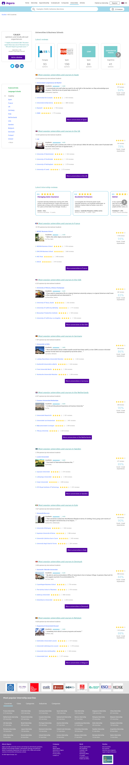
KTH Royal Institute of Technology (48, 487)
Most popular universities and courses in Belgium (59, 618)
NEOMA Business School (45, 246)
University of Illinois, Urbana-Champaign (50, 288)
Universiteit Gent (42, 656)
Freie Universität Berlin (44, 369)
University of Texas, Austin (45, 302)
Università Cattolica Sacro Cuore (47, 538)
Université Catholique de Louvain (47, 646)
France (10, 103)
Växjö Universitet (42, 482)
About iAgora (56, 748)
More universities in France (77, 268)
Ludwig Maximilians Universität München (50, 359)
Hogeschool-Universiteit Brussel (48, 626)
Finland (10, 135)
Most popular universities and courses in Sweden (59, 449)
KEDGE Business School (45, 231)
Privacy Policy (56, 753)
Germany (11, 110)
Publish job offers (84, 758)
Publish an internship (101, 3)
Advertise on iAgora (58, 750)
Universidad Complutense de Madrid (49, 83)
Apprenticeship (44, 3)
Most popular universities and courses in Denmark (60, 561)
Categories (30, 704)
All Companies (83, 748)
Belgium (11, 128)
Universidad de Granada (45, 98)
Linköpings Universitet (44, 477)
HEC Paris (40, 256)
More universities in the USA (77, 325)
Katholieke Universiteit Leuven (47, 641)
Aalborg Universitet (43, 595)
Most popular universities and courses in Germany (60, 336)
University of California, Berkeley (47, 308)
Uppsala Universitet (43, 472)
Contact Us (56, 755)
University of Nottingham (45, 164)
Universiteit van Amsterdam (46, 420)
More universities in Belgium (77, 663)
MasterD (39, 108)
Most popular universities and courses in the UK (59, 131)
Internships (82, 752)
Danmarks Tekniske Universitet (47, 569)
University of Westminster (45, 154)
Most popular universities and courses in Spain (58, 75)
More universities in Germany (77, 381)
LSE (38, 139)
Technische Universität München (47, 374)
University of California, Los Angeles (48, 318)
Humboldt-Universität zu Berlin (47, 364)
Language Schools (14, 91)
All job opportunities (85, 746)
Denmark (11, 132)
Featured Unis (13, 88)
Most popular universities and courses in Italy (58, 505)
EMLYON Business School (45, 251)
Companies (65, 3)
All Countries (105, 748)
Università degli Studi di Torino (47, 543)
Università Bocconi (43, 513)
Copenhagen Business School (46, 584)
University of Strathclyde (45, 159)
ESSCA (39, 262)
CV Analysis (117, 9)
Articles (82, 3)
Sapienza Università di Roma (46, 533)
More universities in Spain (77, 120)
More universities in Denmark (77, 606)
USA (9, 121)
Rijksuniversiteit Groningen (45, 426)
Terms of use (56, 752)
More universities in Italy (77, 550)
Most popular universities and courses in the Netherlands (63, 392)
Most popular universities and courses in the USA (59, 280)
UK (9, 107)
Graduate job (55, 3)
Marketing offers (84, 753)
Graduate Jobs (83, 750)
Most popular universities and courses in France (59, 223)
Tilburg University (42, 431)
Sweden (11, 124)
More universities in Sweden (77, 494)
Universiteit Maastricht (44, 415)
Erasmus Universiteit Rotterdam (47, 400)
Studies (4, 14)
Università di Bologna (44, 528)
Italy (9, 114)
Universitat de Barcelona (45, 103)
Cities (19, 704)
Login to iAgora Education (109, 752)
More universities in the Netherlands (77, 437)
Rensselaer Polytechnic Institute (47, 313)
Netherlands (12, 117)
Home (27, 3)
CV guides (82, 755)
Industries (43, 704)
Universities (74, 3)
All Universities (106, 746)
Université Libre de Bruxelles (46, 651)
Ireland (10, 139)
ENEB (38, 113)
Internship (34, 3)
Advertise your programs (109, 750)
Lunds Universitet (43, 457)
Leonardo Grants (84, 757)
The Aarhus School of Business (47, 589)
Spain (10, 99)
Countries (8, 704)
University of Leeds (43, 169)
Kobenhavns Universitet (44, 600)
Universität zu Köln (43, 344)
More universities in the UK (77, 176)
